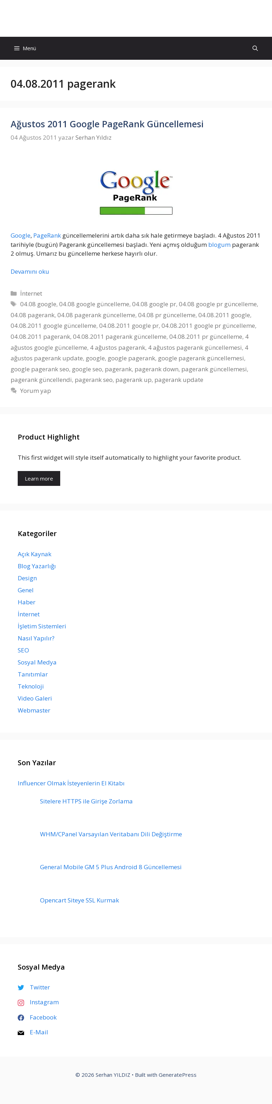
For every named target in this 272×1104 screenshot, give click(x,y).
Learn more (39, 478)
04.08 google (38, 304)
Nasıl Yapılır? (36, 638)
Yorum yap (35, 391)
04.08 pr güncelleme (167, 315)
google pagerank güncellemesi (201, 358)
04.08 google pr (154, 304)
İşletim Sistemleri (42, 626)
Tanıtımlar (33, 674)
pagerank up (133, 380)
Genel (26, 590)
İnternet (31, 293)
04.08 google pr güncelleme (218, 304)
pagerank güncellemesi (214, 369)
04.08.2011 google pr (129, 325)
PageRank (47, 235)
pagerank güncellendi (41, 380)
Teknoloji (31, 686)
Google (20, 235)
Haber (26, 602)
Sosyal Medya (37, 662)
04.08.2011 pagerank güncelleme (119, 336)
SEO (23, 650)
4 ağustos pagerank (117, 347)
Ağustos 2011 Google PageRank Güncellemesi (107, 124)
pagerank (118, 369)
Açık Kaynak (34, 554)
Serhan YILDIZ (136, 18)
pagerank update (178, 380)
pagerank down (156, 369)
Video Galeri (35, 698)
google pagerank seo (40, 369)
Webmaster (34, 710)
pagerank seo (94, 380)
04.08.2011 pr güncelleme (205, 336)
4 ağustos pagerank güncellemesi (195, 347)
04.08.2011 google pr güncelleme (208, 325)
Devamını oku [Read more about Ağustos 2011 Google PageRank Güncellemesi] (30, 271)
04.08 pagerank (33, 315)
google (95, 358)
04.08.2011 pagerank (40, 336)
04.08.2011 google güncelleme (53, 325)
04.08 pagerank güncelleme (96, 315)
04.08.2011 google (224, 315)
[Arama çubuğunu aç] (255, 48)
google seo (87, 369)
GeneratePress (178, 1074)
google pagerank (131, 358)
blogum (219, 244)
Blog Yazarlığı (37, 566)
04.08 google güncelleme (94, 304)
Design (27, 578)
